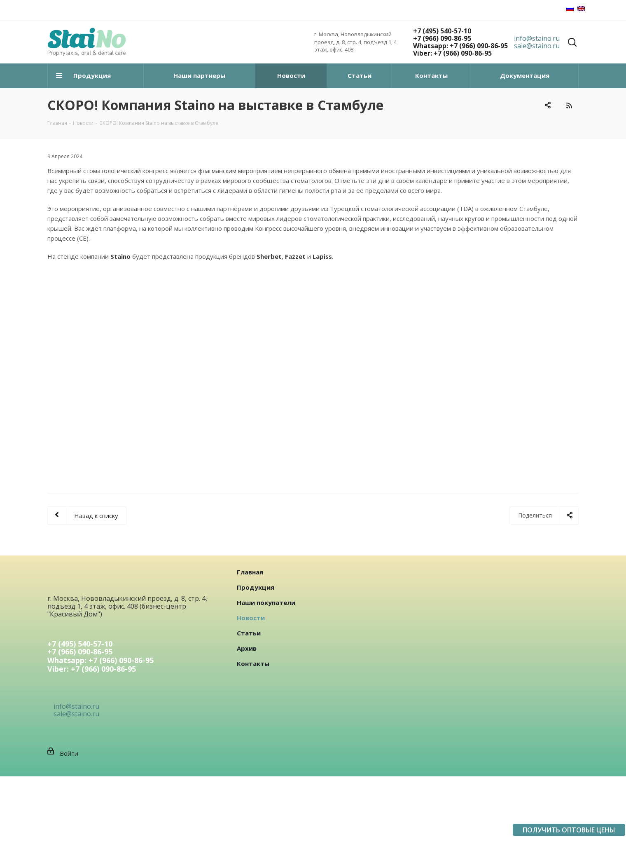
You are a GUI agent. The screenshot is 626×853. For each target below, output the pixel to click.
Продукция (255, 587)
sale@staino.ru (537, 45)
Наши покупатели (266, 602)
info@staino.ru (537, 38)
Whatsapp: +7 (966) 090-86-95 (460, 45)
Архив (247, 648)
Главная (250, 572)
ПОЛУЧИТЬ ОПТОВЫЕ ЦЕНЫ (569, 829)
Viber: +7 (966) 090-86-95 (452, 53)
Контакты (253, 663)
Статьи (249, 633)
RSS (569, 105)
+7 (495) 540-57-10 (442, 30)
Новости (251, 618)
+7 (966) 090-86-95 (442, 38)
